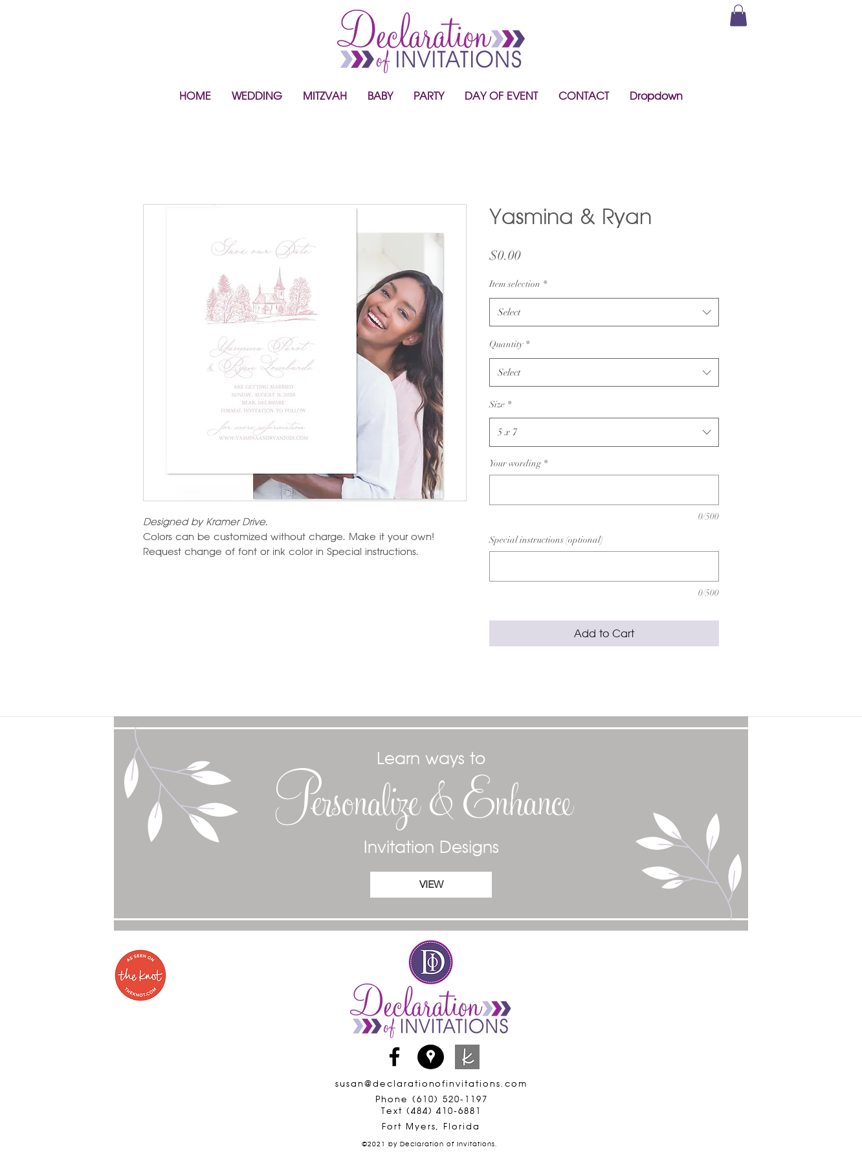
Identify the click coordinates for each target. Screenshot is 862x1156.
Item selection (518, 283)
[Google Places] (430, 1056)
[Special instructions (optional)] (604, 566)
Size (500, 404)
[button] (257, 96)
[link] (738, 15)
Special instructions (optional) (546, 539)
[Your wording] (604, 490)
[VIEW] (431, 885)
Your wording (518, 463)
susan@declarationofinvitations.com (431, 1083)
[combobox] (604, 312)
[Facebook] (394, 1056)
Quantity (509, 344)
